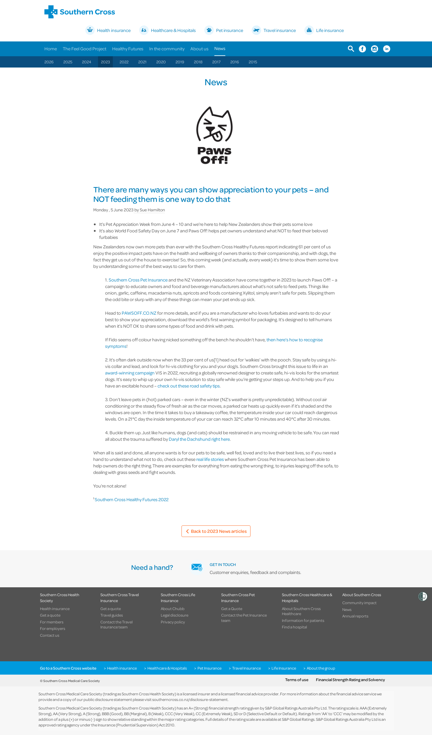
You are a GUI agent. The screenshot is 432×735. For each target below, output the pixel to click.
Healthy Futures (127, 48)
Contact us (49, 635)
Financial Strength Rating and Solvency (350, 679)
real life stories (210, 459)
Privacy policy (173, 622)
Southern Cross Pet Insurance (138, 279)
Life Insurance (284, 668)
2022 (124, 62)
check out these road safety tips (189, 385)
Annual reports (355, 616)
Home (50, 48)
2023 (105, 62)
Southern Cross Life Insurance (178, 597)
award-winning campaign (130, 372)
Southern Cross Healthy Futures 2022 (131, 499)
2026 (49, 62)
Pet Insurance (209, 668)
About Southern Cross (361, 594)
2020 (161, 62)
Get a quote (50, 615)
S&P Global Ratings (298, 719)
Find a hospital (294, 627)
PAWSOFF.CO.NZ (139, 313)
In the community (166, 48)
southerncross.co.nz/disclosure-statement (190, 699)
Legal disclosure (174, 615)
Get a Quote (231, 608)
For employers (52, 628)
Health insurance (55, 608)
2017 (216, 62)
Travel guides (111, 615)
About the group (321, 668)
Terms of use (297, 679)
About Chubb (172, 608)
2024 (86, 62)
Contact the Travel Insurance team (116, 624)
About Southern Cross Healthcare (301, 611)
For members (51, 622)
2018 (198, 62)
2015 (253, 62)
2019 (180, 62)
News (219, 48)
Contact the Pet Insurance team (244, 617)
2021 (142, 62)
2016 (234, 62)
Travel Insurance (246, 668)
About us (199, 48)
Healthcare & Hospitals (167, 668)
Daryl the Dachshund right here (199, 439)
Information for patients (303, 620)
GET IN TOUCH (223, 564)
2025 (67, 62)
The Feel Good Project (84, 48)
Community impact (359, 602)
